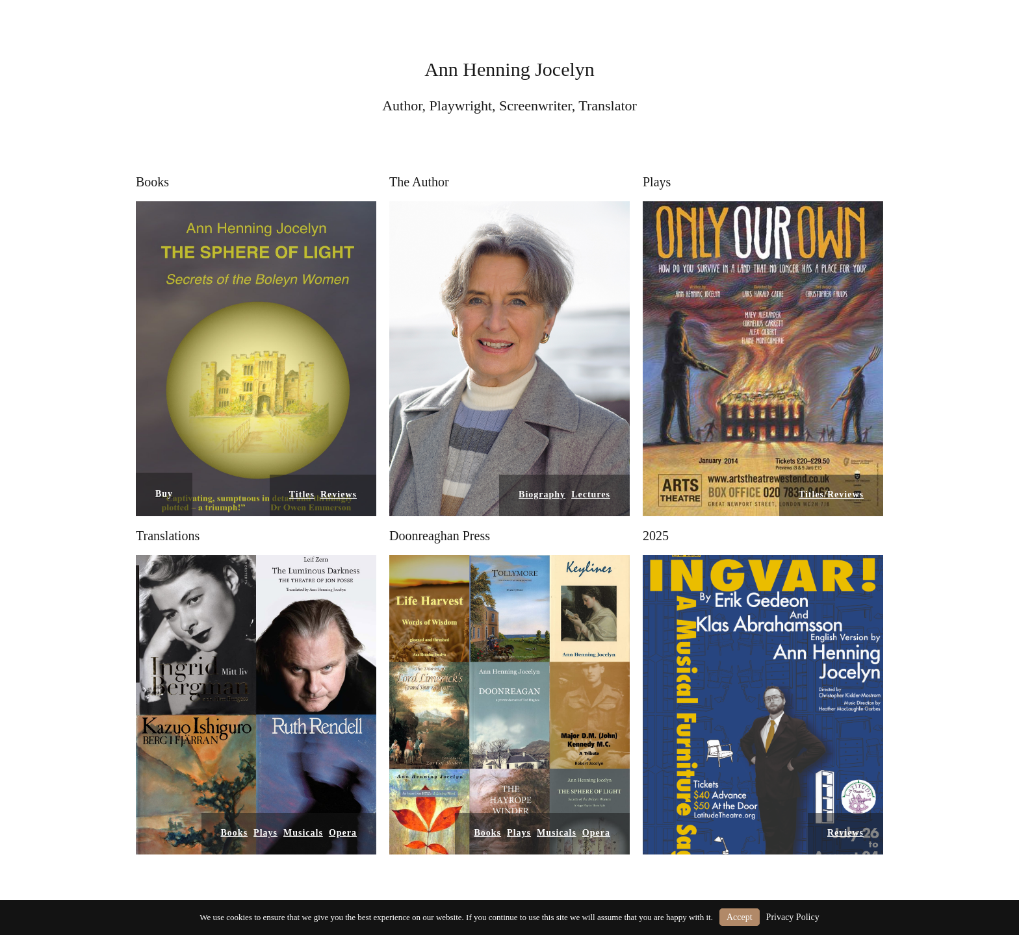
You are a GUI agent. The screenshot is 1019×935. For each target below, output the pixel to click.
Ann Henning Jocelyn (509, 69)
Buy (164, 494)
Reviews (338, 494)
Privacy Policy (792, 917)
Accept (740, 917)
